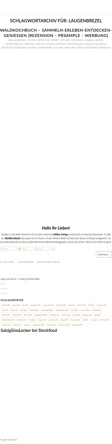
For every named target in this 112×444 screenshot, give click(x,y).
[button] (8, 249)
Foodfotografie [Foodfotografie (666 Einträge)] (62, 310)
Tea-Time (58, 47)
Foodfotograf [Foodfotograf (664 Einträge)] (47, 310)
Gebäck (89, 40)
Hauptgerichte (14, 44)
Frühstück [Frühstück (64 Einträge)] (96, 310)
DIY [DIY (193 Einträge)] (91, 305)
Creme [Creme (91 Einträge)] (71, 305)
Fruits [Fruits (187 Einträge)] (74, 310)
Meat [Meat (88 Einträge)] (97, 315)
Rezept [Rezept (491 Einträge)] (64, 320)
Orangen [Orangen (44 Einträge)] (42, 320)
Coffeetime (43, 40)
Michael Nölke (51, 262)
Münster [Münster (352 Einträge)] (21, 320)
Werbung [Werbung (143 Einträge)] (77, 325)
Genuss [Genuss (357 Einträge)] (28, 315)
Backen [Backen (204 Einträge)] (6, 305)
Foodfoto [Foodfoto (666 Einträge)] (34, 310)
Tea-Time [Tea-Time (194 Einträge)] (104, 320)
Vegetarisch (91, 47)
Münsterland (74, 44)
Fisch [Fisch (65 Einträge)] (5, 310)
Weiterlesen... (104, 254)
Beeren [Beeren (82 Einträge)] (16, 305)
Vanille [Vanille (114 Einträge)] (17, 325)
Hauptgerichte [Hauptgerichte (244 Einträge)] (41, 315)
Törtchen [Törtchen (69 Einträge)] (6, 325)
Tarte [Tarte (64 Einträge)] (94, 320)
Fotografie (77, 40)
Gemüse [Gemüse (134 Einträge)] (17, 315)
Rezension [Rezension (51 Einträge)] (53, 320)
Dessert (55, 40)
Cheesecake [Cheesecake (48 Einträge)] (48, 305)
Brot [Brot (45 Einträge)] (25, 305)
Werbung (105, 47)
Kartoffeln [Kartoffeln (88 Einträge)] (54, 315)
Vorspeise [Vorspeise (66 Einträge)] (51, 325)
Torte (79, 47)
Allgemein (20, 40)
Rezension (21, 47)
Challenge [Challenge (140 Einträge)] (36, 305)
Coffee (31, 40)
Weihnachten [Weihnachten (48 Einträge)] (64, 325)
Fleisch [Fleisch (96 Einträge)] (14, 310)
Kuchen (49, 44)
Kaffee (40, 44)
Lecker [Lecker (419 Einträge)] (76, 315)
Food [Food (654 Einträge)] (23, 310)
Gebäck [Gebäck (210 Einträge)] (6, 315)
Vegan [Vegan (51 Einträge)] (27, 325)
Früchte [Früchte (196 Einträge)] (85, 310)
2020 (10, 40)
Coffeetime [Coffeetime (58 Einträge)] (60, 305)
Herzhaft (29, 44)
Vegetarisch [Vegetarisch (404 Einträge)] (38, 325)
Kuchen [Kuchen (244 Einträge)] (66, 315)
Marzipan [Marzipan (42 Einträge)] (87, 315)
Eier (67, 40)
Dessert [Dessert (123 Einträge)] (82, 305)
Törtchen (70, 47)
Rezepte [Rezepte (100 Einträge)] (75, 320)
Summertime (45, 47)
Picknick (89, 44)
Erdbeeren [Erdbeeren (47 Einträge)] (101, 305)
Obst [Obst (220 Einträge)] (32, 320)
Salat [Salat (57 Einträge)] (85, 320)
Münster (60, 44)
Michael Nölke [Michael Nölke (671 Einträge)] (8, 320)
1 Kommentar (25, 262)
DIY (62, 40)
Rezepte (32, 47)
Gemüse (98, 40)
